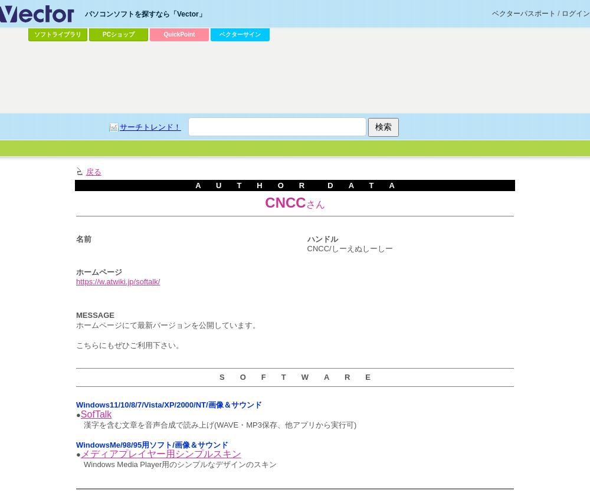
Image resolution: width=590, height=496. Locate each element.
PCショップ (119, 34)
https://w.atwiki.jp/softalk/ (118, 281)
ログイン (576, 13)
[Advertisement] (266, 133)
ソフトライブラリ (57, 34)
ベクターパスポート (524, 13)
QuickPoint (179, 34)
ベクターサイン (240, 34)
